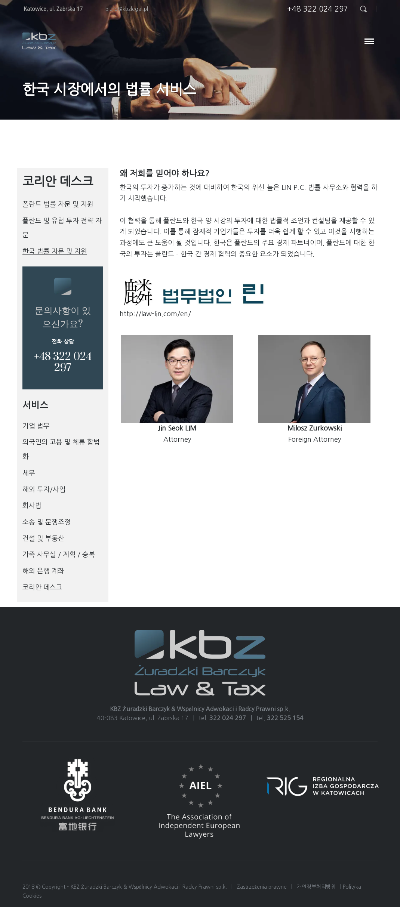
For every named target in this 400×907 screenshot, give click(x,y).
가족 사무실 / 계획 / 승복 (58, 554)
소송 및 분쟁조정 (46, 522)
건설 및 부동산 (43, 538)
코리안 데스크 (42, 587)
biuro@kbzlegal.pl (126, 9)
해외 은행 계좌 (43, 571)
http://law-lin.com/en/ (155, 314)
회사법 (31, 505)
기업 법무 (36, 426)
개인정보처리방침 (316, 886)
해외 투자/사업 (43, 489)
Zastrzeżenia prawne (262, 886)
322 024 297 (227, 718)
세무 (28, 473)
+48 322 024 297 (317, 9)
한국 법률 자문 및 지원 (54, 251)
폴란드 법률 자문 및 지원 (57, 204)
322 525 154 (285, 718)
